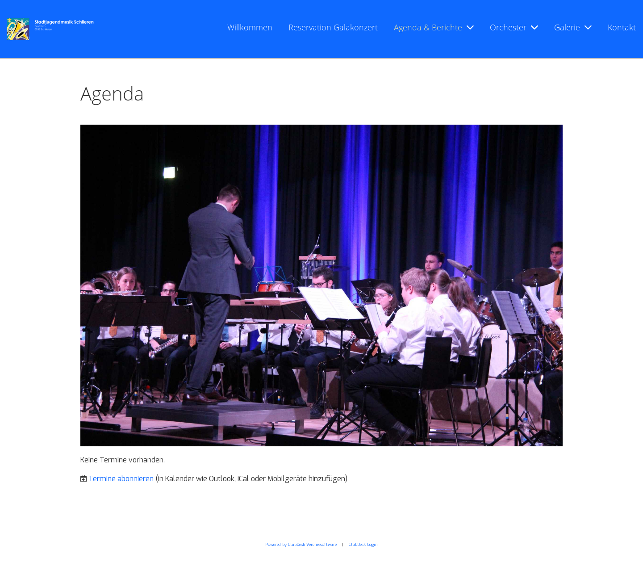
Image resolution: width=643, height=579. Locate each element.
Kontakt (622, 27)
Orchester (514, 27)
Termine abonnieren (121, 478)
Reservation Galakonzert (333, 27)
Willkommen (249, 27)
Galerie (573, 27)
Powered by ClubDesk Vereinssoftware (301, 544)
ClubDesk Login (363, 544)
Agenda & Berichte (434, 27)
